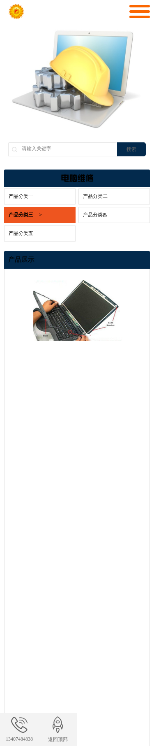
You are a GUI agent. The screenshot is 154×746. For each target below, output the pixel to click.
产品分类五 (21, 233)
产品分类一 (21, 196)
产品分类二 (95, 196)
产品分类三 (25, 215)
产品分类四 (95, 215)
